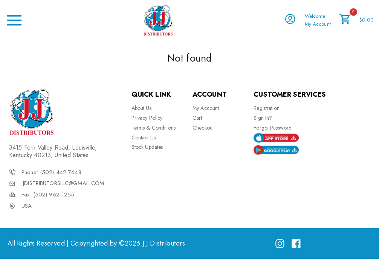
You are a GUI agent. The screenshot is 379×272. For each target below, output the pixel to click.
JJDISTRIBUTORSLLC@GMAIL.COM (62, 183)
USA (26, 206)
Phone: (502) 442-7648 (51, 172)
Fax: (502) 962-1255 (47, 195)
